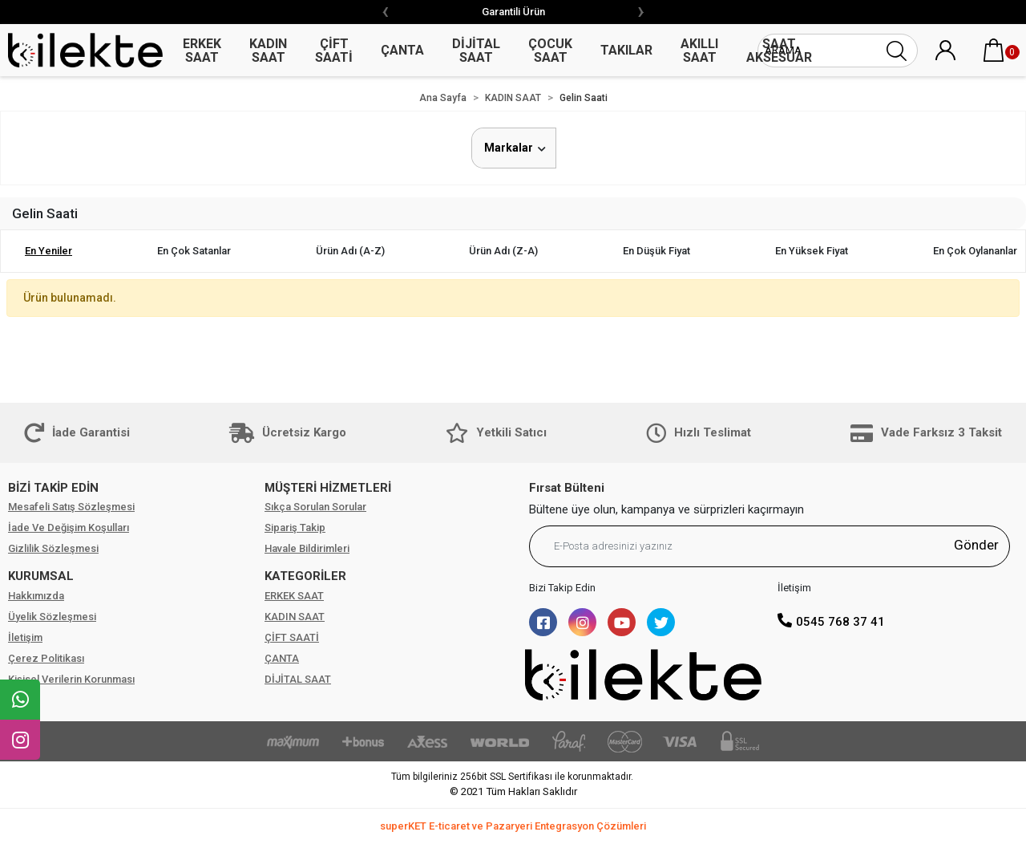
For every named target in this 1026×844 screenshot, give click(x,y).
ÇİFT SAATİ (292, 637)
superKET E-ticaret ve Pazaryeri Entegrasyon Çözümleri (513, 826)
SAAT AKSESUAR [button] (779, 50)
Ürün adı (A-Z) (350, 251)
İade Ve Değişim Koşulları (68, 527)
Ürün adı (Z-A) (503, 251)
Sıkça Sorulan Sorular (315, 507)
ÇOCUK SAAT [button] (550, 50)
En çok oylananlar (975, 251)
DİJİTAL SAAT (298, 679)
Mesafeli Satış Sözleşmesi (71, 507)
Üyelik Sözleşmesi (52, 617)
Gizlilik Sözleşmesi (53, 548)
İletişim (25, 637)
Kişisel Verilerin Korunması (71, 679)
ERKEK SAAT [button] (202, 50)
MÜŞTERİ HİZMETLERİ (328, 488)
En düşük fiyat (656, 251)
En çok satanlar (194, 251)
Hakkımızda (36, 596)
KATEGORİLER (305, 576)
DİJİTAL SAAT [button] (476, 50)
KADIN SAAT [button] (268, 50)
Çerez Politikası (46, 658)
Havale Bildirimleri (307, 548)
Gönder (976, 545)
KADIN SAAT (295, 617)
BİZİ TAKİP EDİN (53, 488)
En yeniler (48, 251)
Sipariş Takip (295, 527)
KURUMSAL (41, 576)
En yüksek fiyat (811, 251)
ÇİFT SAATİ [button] (334, 50)
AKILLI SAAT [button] (699, 50)
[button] (994, 50)
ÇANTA (282, 658)
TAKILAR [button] (626, 50)
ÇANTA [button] (402, 50)
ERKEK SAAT (294, 596)
